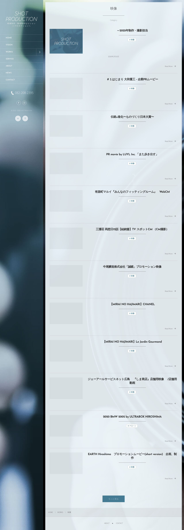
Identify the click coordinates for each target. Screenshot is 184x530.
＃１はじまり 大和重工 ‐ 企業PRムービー (132, 79)
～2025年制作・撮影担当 (132, 30)
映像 (132, 39)
